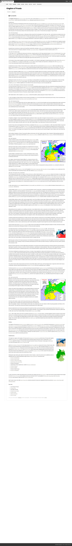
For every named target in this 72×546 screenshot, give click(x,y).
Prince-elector (34, 119)
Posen (38, 148)
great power (14, 82)
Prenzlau (15, 38)
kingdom (24, 18)
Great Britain (30, 61)
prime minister (34, 325)
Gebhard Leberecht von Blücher (31, 134)
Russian (33, 317)
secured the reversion (52, 44)
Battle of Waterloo (50, 134)
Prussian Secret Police (44, 331)
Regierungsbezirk (34, 356)
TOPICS (10, 4)
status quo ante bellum (18, 81)
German (21, 18)
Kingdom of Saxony (13, 142)
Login (70, 1)
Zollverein (58, 175)
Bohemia (31, 27)
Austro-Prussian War (41, 228)
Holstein (35, 185)
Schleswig (31, 185)
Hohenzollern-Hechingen (46, 169)
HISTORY (30, 4)
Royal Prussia (51, 89)
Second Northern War (17, 25)
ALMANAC (14, 4)
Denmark (19, 185)
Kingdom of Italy (29, 230)
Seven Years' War (16, 68)
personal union (39, 23)
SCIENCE (18, 4)
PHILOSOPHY (39, 4)
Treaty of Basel (12, 102)
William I (22, 181)
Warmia (58, 89)
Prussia (28, 20)
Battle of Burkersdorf (24, 79)
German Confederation (21, 149)
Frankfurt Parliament (27, 178)
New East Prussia (34, 98)
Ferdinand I (53, 53)
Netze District (17, 347)
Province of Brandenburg (15, 357)
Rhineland (24, 37)
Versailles (22, 273)
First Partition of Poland (16, 345)
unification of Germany (31, 265)
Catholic (56, 169)
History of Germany (14, 393)
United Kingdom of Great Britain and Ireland (36, 112)
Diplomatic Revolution (48, 65)
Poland (22, 41)
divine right (17, 196)
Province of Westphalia (15, 370)
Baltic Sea (41, 35)
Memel (20, 126)
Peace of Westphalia (39, 45)
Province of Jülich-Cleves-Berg (16, 360)
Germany (40, 18)
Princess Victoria (34, 310)
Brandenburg (42, 20)
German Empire (11, 20)
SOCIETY (34, 4)
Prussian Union (28, 162)
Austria (23, 119)
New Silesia (22, 98)
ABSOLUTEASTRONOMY (7, 1)
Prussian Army (61, 48)
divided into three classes (35, 327)
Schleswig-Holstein (12, 381)
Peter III (48, 75)
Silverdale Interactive (58, 544)
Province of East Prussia (49, 90)
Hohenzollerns (39, 44)
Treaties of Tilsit (27, 126)
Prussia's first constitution (21, 189)
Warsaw (36, 97)
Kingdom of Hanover (46, 231)
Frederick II (15, 53)
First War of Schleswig (44, 185)
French (18, 61)
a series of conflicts (17, 45)
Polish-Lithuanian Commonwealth (27, 86)
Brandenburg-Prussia (57, 23)
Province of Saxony (14, 366)
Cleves (10, 37)
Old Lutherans (14, 166)
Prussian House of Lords (14, 330)
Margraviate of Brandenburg (34, 338)
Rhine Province (42, 374)
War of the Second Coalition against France (23, 109)
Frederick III (36, 313)
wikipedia (19, 397)
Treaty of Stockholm (53, 42)
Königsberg (41, 74)
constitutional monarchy (59, 324)
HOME (7, 4)
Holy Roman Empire (13, 103)
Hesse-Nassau (59, 380)
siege (44, 273)
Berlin (43, 38)
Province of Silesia (23, 342)
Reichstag (44, 255)
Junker (42, 48)
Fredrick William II (26, 94)
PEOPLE (26, 4)
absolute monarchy (23, 324)
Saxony (19, 41)
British (30, 317)
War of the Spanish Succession (28, 26)
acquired (24, 45)
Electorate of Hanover (12, 105)
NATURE (22, 4)
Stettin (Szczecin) (26, 44)
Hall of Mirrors (17, 273)
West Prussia (33, 148)
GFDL (46, 397)
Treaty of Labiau (25, 25)
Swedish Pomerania (17, 44)
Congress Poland (25, 143)
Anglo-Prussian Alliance (22, 67)
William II (11, 316)
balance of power (23, 89)
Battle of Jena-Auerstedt (40, 124)
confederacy (28, 149)
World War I (45, 18)
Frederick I (56, 26)
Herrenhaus (58, 193)
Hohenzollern (48, 35)
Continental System (12, 130)
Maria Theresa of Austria (33, 56)
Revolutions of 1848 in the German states (37, 324)
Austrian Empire (16, 176)
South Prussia (26, 98)
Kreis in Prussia (13, 395)
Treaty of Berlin (42, 57)
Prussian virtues (13, 392)
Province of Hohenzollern (38, 170)
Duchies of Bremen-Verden (23, 105)
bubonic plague (60, 37)
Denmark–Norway (27, 41)
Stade (10, 112)
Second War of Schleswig (23, 224)
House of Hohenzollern (49, 23)
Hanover (32, 41)
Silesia (62, 53)
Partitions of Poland (53, 87)
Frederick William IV (59, 176)
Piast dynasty (29, 54)
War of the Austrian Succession (54, 54)
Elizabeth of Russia (18, 75)
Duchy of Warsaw (26, 127)
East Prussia (28, 148)
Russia (17, 41)
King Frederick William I (35, 49)
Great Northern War (44, 41)
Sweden (10, 41)
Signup (67, 1)
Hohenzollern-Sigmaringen (36, 169)
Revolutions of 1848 (20, 169)
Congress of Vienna (32, 139)
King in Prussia (50, 26)
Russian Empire (28, 87)
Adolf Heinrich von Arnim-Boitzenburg (15, 325)
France (50, 269)
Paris (29, 273)
